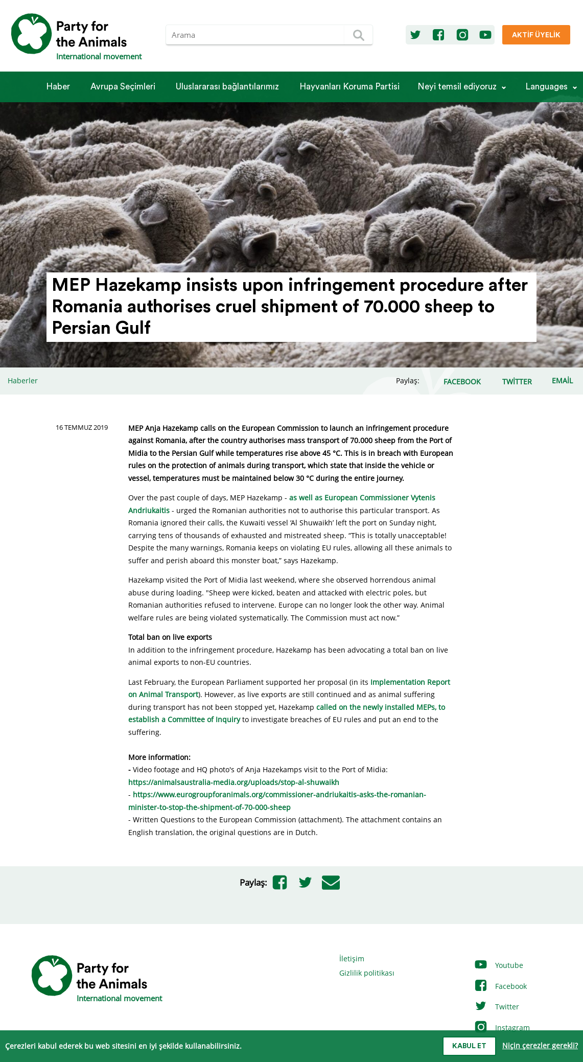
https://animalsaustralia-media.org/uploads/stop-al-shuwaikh (233, 782)
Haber (58, 86)
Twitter (496, 1006)
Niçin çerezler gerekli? (540, 1045)
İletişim (351, 958)
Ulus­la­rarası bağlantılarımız (227, 86)
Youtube (498, 965)
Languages (546, 86)
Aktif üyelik (536, 35)
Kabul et (469, 1046)
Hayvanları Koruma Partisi (349, 86)
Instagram (502, 1027)
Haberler (23, 380)
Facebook (500, 986)
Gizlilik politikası (366, 973)
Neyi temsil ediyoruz (457, 86)
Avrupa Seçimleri (122, 86)
